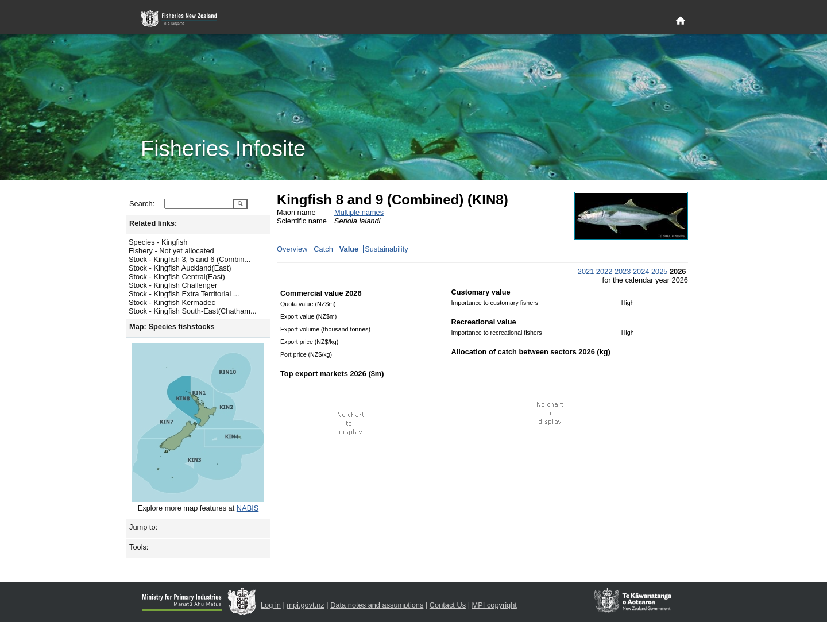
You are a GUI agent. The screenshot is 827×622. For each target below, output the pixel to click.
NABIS (247, 508)
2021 (586, 271)
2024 (641, 271)
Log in (271, 605)
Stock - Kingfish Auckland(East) (180, 268)
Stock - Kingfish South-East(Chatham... (193, 311)
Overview (292, 249)
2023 (623, 271)
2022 (604, 271)
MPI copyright (494, 605)
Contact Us (448, 605)
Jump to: (143, 527)
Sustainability (386, 249)
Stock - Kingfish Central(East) (177, 276)
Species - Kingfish (158, 242)
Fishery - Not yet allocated (171, 250)
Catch (323, 249)
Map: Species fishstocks (172, 326)
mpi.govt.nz (305, 605)
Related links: (153, 223)
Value (348, 249)
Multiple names (359, 212)
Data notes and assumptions (376, 605)
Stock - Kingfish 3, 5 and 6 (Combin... (189, 259)
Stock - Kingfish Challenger (173, 285)
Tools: (138, 547)
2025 (659, 271)
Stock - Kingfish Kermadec (172, 302)
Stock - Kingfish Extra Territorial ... (184, 293)
